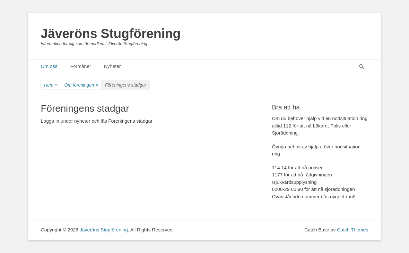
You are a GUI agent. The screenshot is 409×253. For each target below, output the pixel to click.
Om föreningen (81, 85)
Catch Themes (352, 229)
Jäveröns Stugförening (111, 33)
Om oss (49, 66)
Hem (50, 85)
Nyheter (112, 66)
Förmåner (80, 66)
